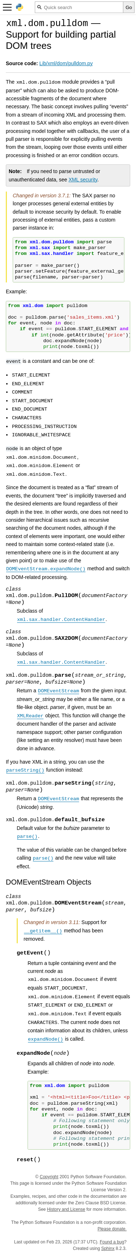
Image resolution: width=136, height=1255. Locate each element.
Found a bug (112, 1241)
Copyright (49, 1176)
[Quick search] (79, 7)
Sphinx (108, 1248)
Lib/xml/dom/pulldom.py (66, 63)
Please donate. (112, 1228)
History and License (66, 1209)
